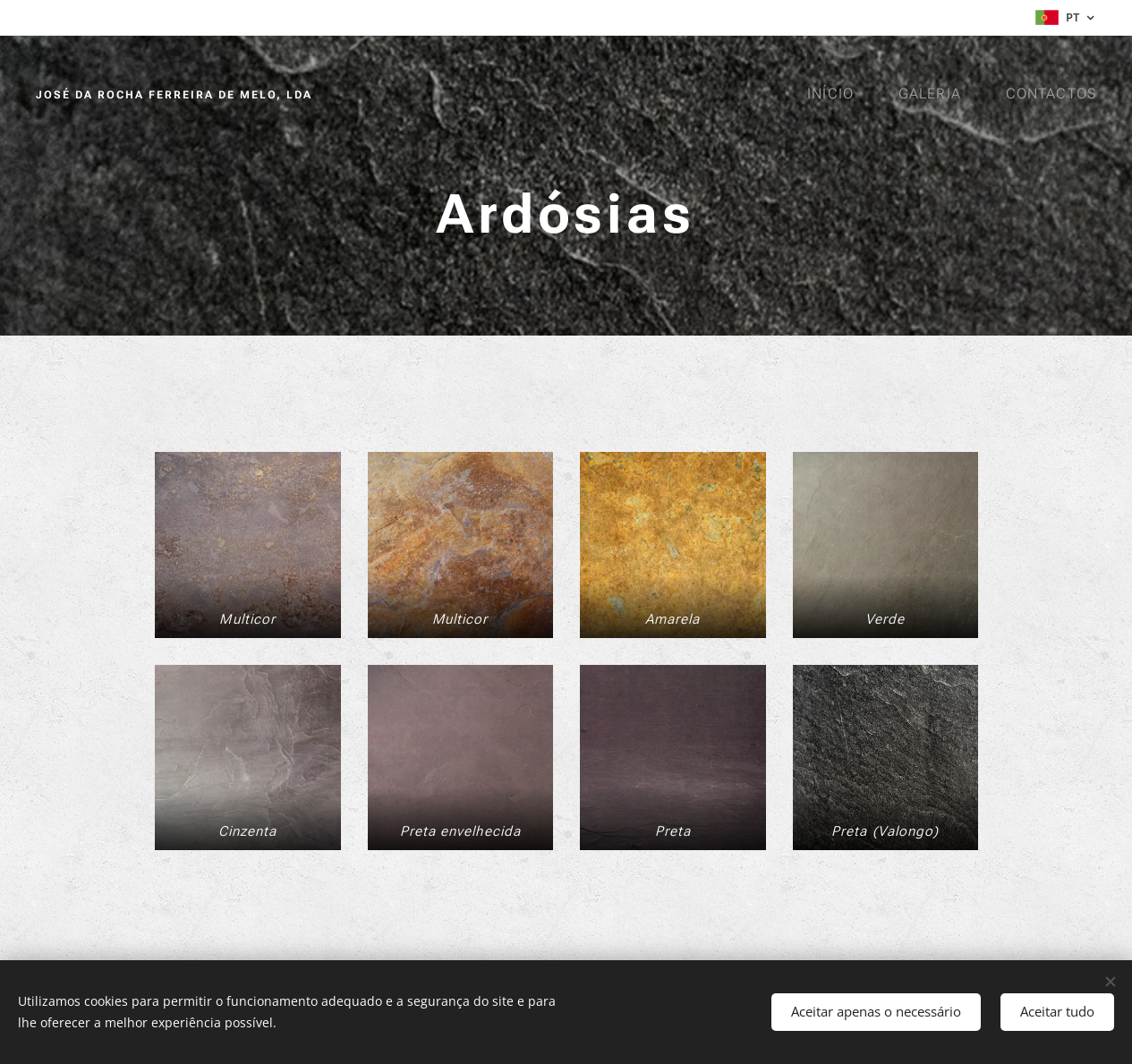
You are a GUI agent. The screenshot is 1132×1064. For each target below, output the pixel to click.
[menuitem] (837, 94)
